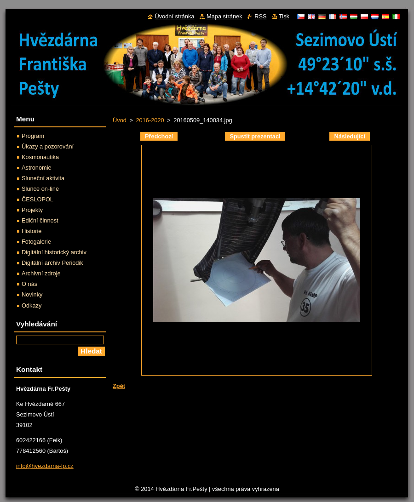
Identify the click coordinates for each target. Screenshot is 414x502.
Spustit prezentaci (255, 136)
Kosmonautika (40, 157)
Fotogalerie (36, 241)
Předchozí (159, 136)
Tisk (284, 16)
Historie (31, 231)
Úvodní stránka (174, 16)
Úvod (119, 120)
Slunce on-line (40, 188)
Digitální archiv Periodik (52, 262)
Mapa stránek (224, 16)
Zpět (119, 385)
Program (33, 135)
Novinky (32, 294)
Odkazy (31, 305)
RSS (260, 16)
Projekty (32, 209)
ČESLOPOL (37, 199)
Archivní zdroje (41, 273)
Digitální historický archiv (54, 252)
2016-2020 (150, 120)
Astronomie (37, 167)
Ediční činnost (40, 220)
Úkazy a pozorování (48, 146)
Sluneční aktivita (43, 178)
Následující (349, 136)
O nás (29, 283)
